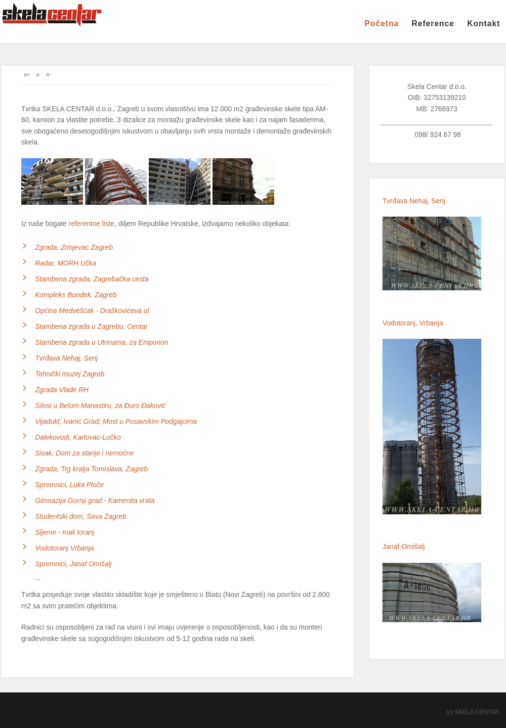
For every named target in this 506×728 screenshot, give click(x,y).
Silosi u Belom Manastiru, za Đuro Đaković (100, 406)
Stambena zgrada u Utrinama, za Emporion (101, 342)
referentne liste (92, 224)
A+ (26, 75)
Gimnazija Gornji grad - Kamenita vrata (95, 500)
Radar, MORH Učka (65, 263)
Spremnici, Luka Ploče (69, 485)
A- (48, 75)
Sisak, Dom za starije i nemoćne (84, 453)
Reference (433, 23)
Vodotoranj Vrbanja (64, 548)
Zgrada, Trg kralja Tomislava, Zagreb (91, 469)
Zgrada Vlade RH (61, 390)
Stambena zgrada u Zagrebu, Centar (91, 326)
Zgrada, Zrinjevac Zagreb (74, 247)
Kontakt (483, 23)
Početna (382, 23)
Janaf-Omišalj (403, 546)
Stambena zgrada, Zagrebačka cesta (92, 279)
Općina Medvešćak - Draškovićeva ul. (93, 311)
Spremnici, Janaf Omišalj (73, 564)
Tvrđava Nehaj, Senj (66, 358)
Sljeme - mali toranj (64, 532)
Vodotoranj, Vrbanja (412, 323)
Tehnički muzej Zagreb (69, 374)
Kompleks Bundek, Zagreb (76, 295)
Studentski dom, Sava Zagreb (80, 516)
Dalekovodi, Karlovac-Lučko (78, 437)
